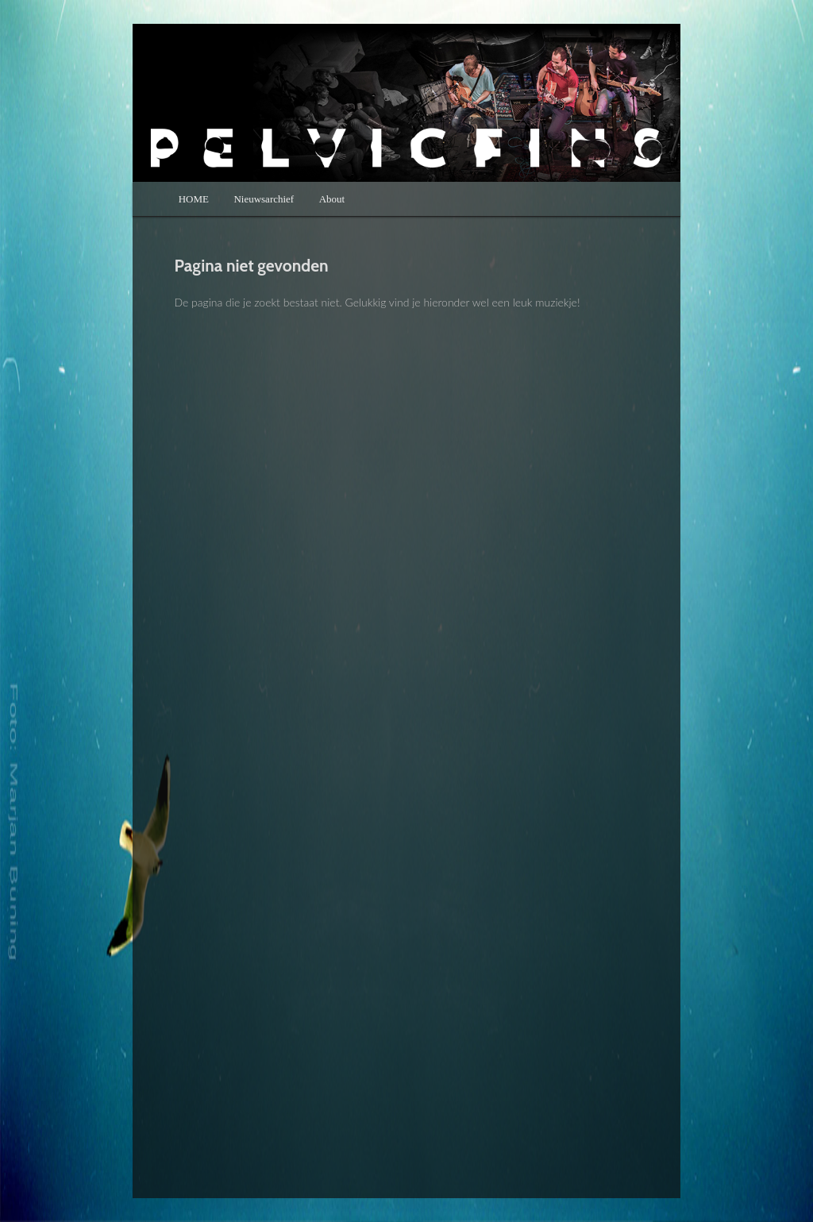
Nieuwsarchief (263, 199)
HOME (194, 199)
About (332, 199)
